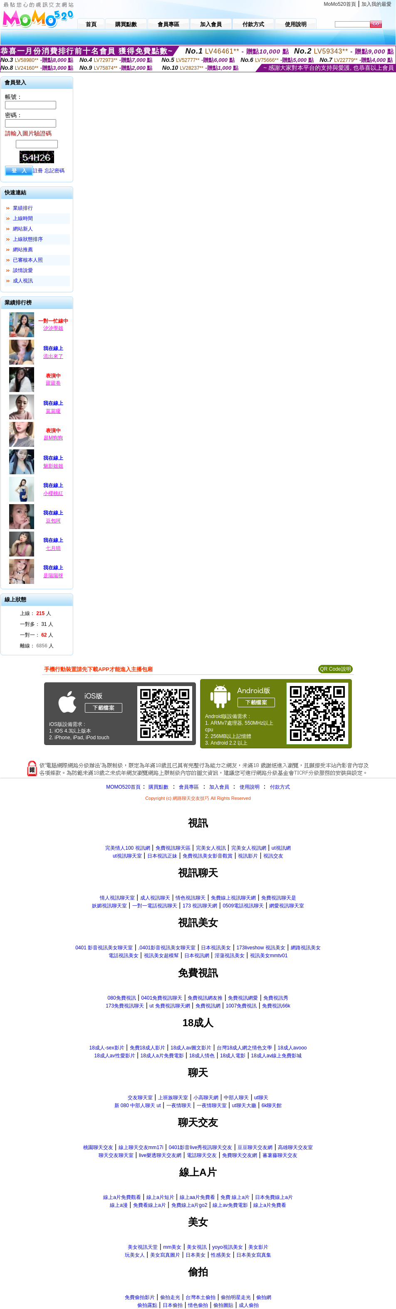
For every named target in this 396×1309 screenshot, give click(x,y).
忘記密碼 (54, 171)
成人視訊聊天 (155, 898)
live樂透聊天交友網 (160, 1155)
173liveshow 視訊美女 (260, 948)
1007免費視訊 (241, 1006)
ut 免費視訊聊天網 (169, 1006)
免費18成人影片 (147, 1048)
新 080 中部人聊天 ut (137, 1105)
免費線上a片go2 (189, 1205)
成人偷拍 (249, 1305)
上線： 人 (35, 613)
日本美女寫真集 (253, 1255)
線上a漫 (119, 1205)
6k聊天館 (272, 1105)
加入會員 (219, 787)
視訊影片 (248, 856)
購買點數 (157, 787)
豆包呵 (53, 521)
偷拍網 (263, 1297)
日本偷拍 (173, 1305)
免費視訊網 (208, 1006)
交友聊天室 (140, 1098)
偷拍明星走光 (236, 1297)
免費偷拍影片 (140, 1297)
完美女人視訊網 (248, 848)
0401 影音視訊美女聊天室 (104, 948)
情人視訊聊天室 (117, 898)
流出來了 (53, 356)
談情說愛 (23, 270)
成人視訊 (23, 281)
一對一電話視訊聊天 (154, 906)
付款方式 (280, 787)
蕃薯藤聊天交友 (279, 1155)
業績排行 (23, 208)
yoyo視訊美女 (227, 1247)
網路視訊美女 (306, 948)
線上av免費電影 (230, 1205)
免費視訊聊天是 (278, 898)
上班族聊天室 (173, 1098)
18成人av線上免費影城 (276, 1056)
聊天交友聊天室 (116, 1155)
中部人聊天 (236, 1098)
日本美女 (195, 1255)
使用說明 (250, 787)
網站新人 (23, 229)
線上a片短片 (160, 1197)
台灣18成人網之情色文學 (244, 1048)
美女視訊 (197, 1247)
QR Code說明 (335, 669)
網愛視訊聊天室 (286, 906)
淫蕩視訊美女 (230, 955)
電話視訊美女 (124, 955)
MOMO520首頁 (123, 787)
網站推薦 (23, 249)
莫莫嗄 (53, 411)
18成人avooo (292, 1048)
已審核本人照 (28, 260)
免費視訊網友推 (205, 998)
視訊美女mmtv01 (269, 955)
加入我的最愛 (376, 4)
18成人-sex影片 (106, 1048)
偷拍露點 (147, 1305)
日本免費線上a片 (274, 1197)
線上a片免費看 (269, 1205)
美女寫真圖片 (165, 1255)
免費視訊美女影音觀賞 (208, 856)
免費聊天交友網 (239, 1155)
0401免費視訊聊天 (162, 998)
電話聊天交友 (202, 1155)
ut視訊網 (281, 848)
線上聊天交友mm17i (141, 1147)
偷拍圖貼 (223, 1305)
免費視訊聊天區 (173, 848)
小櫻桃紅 (53, 493)
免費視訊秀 (275, 998)
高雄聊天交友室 (295, 1147)
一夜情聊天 (178, 1105)
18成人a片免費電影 (162, 1056)
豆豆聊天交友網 (255, 1147)
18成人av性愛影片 (114, 1056)
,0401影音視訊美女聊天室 (167, 948)
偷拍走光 (170, 1297)
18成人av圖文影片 (191, 1048)
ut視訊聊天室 (127, 856)
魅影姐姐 (53, 466)
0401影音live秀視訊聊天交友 (201, 1147)
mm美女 (172, 1247)
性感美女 (221, 1255)
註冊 (38, 171)
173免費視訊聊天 (125, 1006)
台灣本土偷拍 (200, 1297)
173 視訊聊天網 (200, 906)
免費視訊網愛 (243, 998)
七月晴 (53, 548)
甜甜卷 (53, 383)
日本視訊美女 (216, 948)
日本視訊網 (196, 955)
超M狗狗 (53, 438)
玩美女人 (135, 1255)
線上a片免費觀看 (122, 1197)
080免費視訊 (122, 998)
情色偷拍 (198, 1305)
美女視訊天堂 (143, 1247)
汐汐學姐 (53, 328)
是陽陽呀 (53, 576)
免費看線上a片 (149, 1205)
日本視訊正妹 (162, 856)
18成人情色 (202, 1056)
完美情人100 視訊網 (127, 848)
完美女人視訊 (211, 848)
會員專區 (189, 787)
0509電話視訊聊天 (243, 906)
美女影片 (258, 1247)
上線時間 (23, 218)
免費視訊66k (276, 1006)
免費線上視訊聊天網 (233, 898)
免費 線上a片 (235, 1197)
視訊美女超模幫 (161, 955)
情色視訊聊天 (190, 898)
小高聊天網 (205, 1098)
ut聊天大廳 (244, 1105)
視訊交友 (273, 856)
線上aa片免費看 (197, 1197)
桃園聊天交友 (98, 1147)
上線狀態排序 (28, 239)
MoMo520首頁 (340, 4)
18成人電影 (232, 1056)
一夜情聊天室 (212, 1105)
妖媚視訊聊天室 (109, 906)
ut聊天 (261, 1098)
